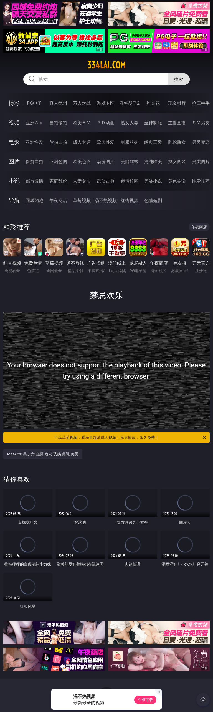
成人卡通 (82, 142)
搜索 (178, 79)
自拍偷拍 (58, 123)
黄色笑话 (177, 181)
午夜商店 (58, 200)
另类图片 (201, 161)
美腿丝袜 (129, 161)
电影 (14, 142)
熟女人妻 (129, 123)
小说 (14, 181)
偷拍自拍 (58, 142)
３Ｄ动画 (106, 123)
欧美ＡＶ (82, 123)
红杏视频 (129, 200)
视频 (14, 122)
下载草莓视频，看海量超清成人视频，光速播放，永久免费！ (130, 437)
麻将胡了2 (129, 103)
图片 (14, 161)
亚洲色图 (58, 161)
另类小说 (153, 181)
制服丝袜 (129, 142)
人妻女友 (82, 181)
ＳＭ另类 (201, 123)
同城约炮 (34, 200)
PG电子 (34, 103)
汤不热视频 (106, 200)
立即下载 (145, 699)
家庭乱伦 (58, 181)
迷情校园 (129, 181)
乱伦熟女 (177, 142)
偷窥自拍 (34, 161)
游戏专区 (106, 103)
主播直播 (177, 123)
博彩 (14, 103)
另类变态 (201, 142)
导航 (14, 200)
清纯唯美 (153, 161)
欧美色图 (82, 161)
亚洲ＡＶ (34, 123)
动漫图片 (106, 161)
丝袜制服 (153, 123)
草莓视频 (82, 200)
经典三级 (153, 142)
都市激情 (34, 181)
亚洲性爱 (34, 142)
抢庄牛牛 (201, 103)
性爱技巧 (201, 181)
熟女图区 (177, 161)
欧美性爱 (106, 142)
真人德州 (58, 103)
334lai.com (106, 65)
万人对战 (82, 103)
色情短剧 (153, 200)
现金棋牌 (177, 103)
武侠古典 (106, 181)
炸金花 (153, 103)
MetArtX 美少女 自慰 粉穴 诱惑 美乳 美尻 (42, 454)
